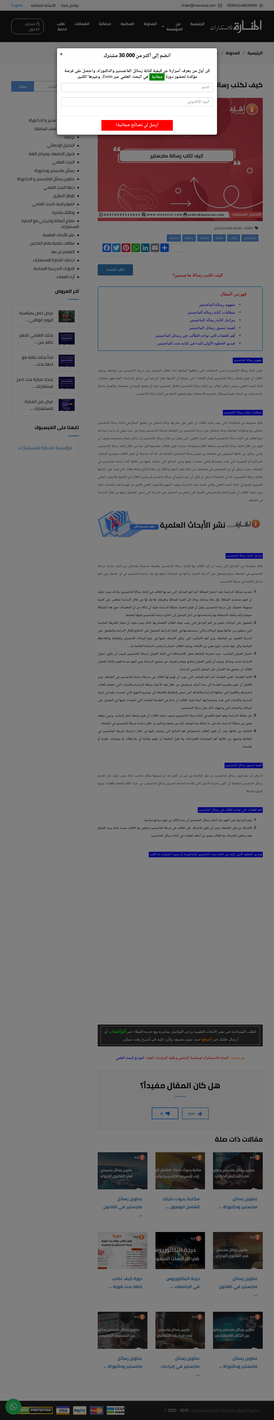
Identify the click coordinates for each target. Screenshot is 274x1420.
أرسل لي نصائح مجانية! (137, 125)
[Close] (61, 55)
